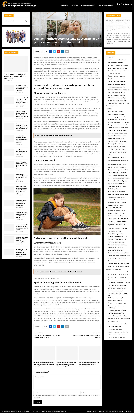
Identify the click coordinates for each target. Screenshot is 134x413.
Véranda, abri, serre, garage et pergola (118, 266)
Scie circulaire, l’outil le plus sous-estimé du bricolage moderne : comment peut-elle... (22, 101)
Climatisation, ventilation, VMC (116, 288)
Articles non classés (111, 106)
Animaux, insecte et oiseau (115, 111)
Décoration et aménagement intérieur (118, 71)
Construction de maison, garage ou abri (118, 294)
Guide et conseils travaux (115, 189)
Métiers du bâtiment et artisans (117, 200)
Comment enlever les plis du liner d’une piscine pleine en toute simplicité (22, 239)
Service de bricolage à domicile (117, 202)
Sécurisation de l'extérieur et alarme (118, 253)
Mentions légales (113, 411)
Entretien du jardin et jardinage (117, 130)
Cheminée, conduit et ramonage (117, 285)
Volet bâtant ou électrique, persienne (118, 103)
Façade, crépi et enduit (114, 231)
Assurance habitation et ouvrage (117, 164)
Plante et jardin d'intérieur (115, 144)
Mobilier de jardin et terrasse (116, 242)
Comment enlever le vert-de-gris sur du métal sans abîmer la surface (22, 227)
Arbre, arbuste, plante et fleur (116, 114)
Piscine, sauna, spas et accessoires (117, 245)
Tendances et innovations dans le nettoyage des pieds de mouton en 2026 (21, 126)
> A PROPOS (74, 5)
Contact (95, 411)
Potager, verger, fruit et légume (116, 146)
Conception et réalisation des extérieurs (116, 225)
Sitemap (121, 411)
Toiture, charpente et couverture (117, 335)
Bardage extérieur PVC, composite (117, 216)
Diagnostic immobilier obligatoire (117, 181)
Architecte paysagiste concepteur (117, 117)
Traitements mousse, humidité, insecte (119, 263)
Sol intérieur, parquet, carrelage (117, 98)
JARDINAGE (109, 109)
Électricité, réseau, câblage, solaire (117, 303)
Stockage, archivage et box (115, 205)
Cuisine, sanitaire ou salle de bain (117, 68)
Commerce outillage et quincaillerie (118, 170)
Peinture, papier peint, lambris (116, 87)
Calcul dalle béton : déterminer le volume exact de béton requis (21, 203)
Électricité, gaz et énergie (115, 300)
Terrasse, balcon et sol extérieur (117, 258)
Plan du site (128, 411)
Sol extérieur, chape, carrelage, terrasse (119, 255)
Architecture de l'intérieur (115, 62)
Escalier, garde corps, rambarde (116, 81)
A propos (89, 411)
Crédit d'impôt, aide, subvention (117, 172)
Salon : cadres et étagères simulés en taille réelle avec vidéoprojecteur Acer (22, 114)
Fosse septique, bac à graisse (116, 313)
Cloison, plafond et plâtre (115, 291)
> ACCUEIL (64, 5)
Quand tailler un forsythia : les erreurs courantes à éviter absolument (15, 76)
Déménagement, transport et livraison (118, 178)
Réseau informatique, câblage (116, 92)
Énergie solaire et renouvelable (117, 79)
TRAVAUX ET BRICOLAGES (113, 269)
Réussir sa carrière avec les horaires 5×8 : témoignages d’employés (22, 88)
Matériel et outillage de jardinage (117, 141)
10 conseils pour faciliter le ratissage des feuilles (86, 336)
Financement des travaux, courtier (117, 186)
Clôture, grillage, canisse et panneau (118, 218)
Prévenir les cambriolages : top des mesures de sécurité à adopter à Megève (89, 364)
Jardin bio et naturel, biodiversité (117, 133)
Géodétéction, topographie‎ (115, 234)
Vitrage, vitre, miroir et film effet (117, 100)
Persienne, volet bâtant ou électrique (118, 90)
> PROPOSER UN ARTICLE (105, 5)
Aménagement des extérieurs (116, 213)
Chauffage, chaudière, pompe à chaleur (119, 282)
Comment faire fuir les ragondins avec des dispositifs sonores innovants (21, 252)
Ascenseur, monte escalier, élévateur (118, 65)
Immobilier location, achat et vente (118, 194)
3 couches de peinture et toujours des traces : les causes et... (21, 152)
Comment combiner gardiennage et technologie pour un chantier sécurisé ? (44, 364)
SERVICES (108, 155)
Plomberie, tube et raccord (115, 329)
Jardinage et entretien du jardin (117, 136)
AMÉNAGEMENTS (111, 57)
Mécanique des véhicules (115, 321)
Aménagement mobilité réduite (117, 60)
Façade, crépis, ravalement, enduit (117, 310)
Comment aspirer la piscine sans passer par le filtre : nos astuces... (21, 215)
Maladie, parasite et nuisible (116, 138)
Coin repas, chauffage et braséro (117, 221)
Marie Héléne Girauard (40, 45)
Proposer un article (103, 411)
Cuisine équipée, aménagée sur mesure (119, 298)
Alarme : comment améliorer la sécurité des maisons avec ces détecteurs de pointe (66, 364)
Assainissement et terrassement (117, 277)
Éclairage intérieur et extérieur (116, 76)
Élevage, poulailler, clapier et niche (118, 127)
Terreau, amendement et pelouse (117, 152)
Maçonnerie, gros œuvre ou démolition (119, 318)
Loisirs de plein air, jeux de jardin (117, 239)
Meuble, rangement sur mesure (116, 84)
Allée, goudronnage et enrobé (116, 210)
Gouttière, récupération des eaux (117, 236)
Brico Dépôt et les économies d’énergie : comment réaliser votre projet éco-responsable (21, 190)
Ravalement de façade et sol (116, 250)
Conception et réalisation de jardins (118, 125)
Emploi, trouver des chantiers (116, 183)
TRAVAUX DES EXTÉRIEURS (113, 208)
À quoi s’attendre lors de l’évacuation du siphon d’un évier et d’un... (22, 164)
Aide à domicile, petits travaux (116, 157)
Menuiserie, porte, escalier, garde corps (119, 324)
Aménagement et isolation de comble (118, 272)
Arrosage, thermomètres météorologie (118, 122)
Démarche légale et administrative (117, 175)
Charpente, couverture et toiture (117, 280)
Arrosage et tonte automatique (117, 119)
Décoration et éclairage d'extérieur (118, 228)
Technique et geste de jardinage (117, 149)
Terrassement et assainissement (117, 261)
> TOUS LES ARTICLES (87, 5)
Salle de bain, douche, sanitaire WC (118, 332)
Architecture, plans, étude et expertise (118, 274)
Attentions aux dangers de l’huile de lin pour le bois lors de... (22, 176)
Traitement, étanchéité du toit (116, 337)
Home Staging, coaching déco (116, 191)
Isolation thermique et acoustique (117, 316)
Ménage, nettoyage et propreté (117, 197)
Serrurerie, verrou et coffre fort (116, 95)
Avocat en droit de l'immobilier (117, 167)
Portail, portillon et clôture (115, 247)
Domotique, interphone (114, 73)
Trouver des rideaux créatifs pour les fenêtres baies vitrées (47, 336)
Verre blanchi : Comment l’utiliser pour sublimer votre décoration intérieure (21, 139)
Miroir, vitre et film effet (114, 326)
